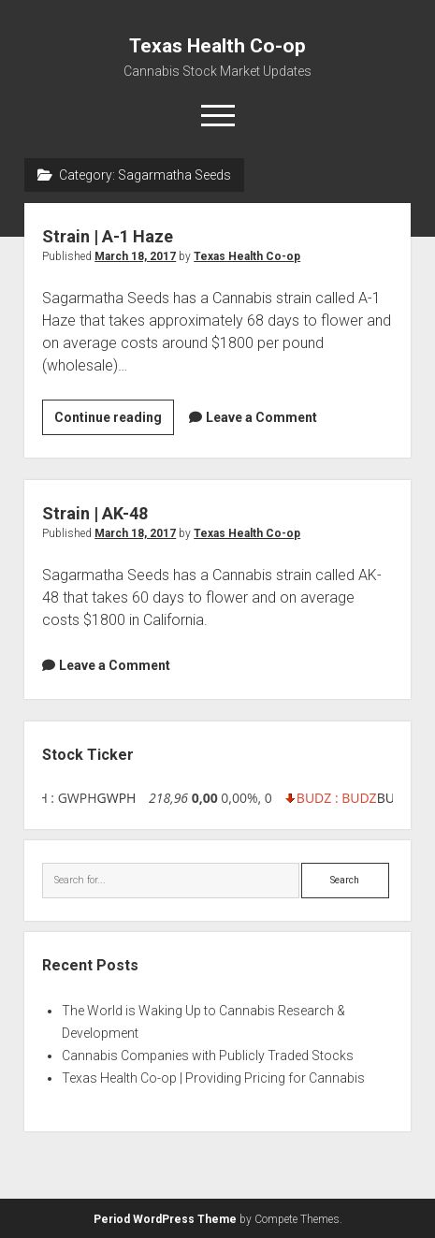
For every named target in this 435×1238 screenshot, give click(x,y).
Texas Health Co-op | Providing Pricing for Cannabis (213, 1078)
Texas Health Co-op (217, 46)
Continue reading (114, 420)
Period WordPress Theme (165, 1219)
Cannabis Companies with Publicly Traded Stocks (208, 1055)
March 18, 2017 (135, 256)
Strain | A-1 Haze (107, 236)
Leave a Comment (261, 417)
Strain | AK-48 (95, 513)
